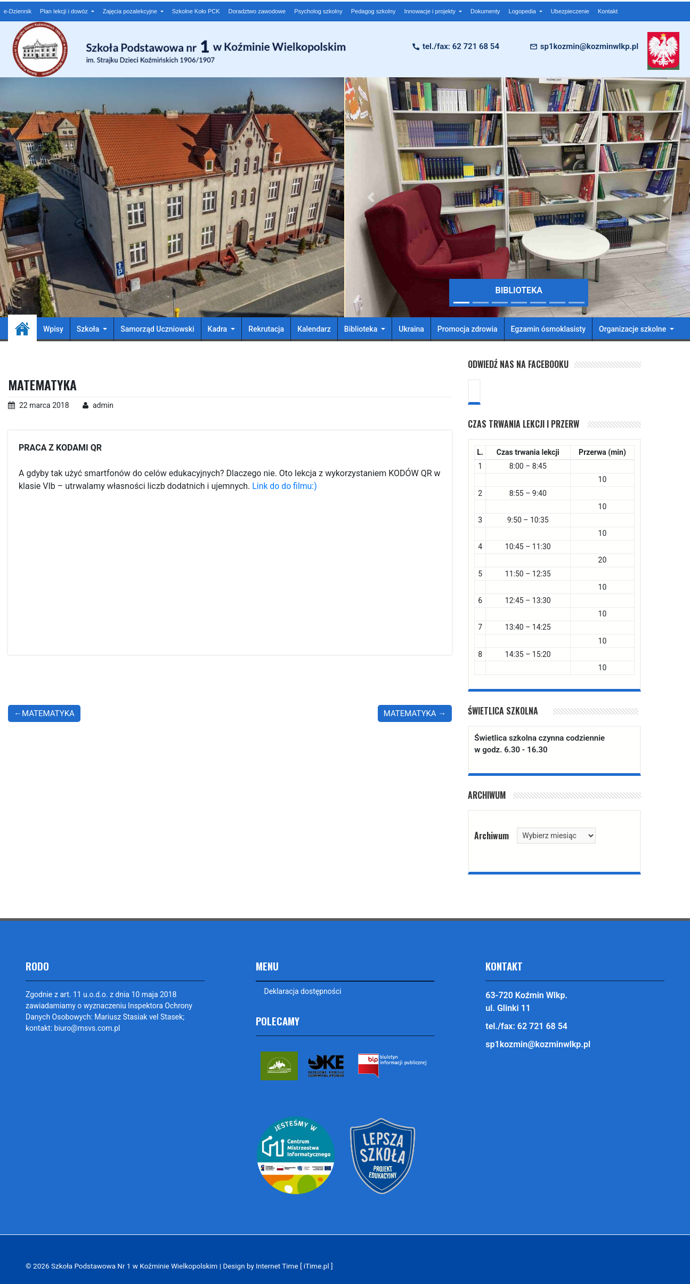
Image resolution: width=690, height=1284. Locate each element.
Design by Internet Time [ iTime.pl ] (280, 1266)
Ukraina (411, 329)
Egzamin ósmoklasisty (548, 329)
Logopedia (523, 11)
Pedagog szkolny (373, 11)
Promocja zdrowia (467, 329)
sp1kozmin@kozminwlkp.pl (589, 46)
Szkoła (89, 329)
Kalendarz (314, 329)
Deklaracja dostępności (303, 991)
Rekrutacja (266, 329)
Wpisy (53, 329)
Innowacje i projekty (430, 11)
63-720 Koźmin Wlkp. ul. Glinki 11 (526, 1001)
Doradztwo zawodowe (257, 11)
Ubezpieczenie (570, 11)
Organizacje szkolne (633, 329)
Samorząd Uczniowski (157, 329)
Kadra (218, 329)
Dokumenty (485, 11)
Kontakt (608, 11)
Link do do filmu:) (285, 486)
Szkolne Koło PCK (196, 11)
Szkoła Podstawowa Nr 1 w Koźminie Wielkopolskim (135, 1266)
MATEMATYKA (48, 713)
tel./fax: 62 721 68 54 (461, 46)
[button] (371, 197)
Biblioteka (361, 329)
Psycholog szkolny (318, 11)
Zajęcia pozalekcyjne (131, 11)
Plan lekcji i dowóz (65, 11)
